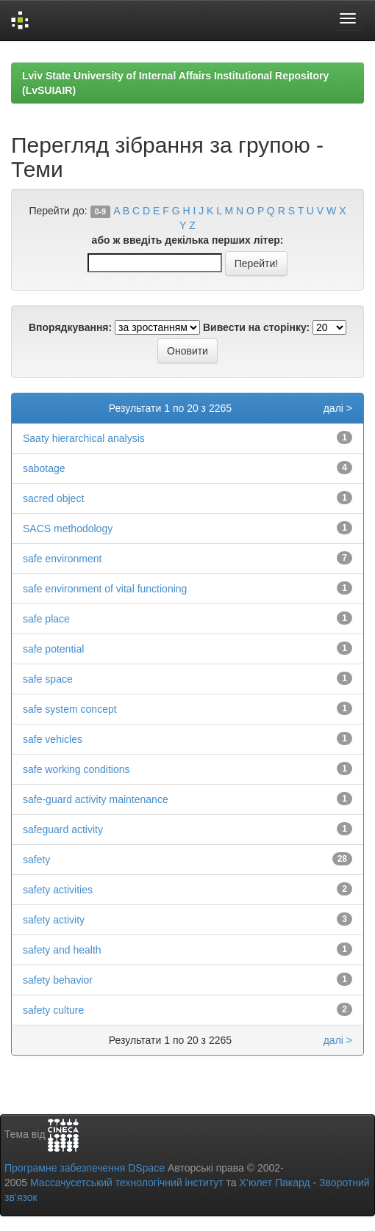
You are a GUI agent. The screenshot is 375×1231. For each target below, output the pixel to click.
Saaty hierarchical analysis (84, 438)
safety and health (62, 950)
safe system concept (70, 709)
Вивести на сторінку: (256, 327)
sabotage (44, 468)
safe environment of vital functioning (105, 589)
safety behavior (58, 980)
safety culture (53, 1010)
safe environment (62, 558)
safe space (48, 679)
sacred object (53, 498)
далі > (338, 408)
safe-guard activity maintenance (95, 799)
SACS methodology (68, 528)
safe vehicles (52, 739)
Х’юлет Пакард (275, 1182)
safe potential (53, 649)
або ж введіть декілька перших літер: (188, 240)
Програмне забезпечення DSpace (84, 1168)
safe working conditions (76, 769)
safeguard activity (63, 829)
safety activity (54, 920)
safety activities (58, 890)
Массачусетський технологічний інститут (127, 1182)
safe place (46, 619)
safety (36, 859)
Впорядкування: (70, 327)
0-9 (100, 211)
